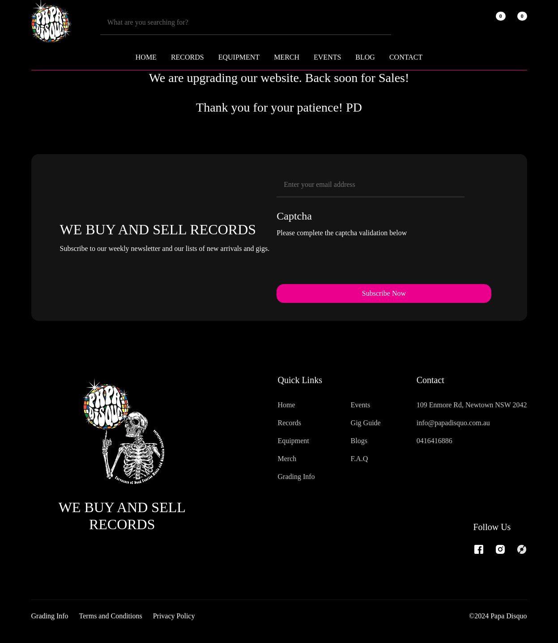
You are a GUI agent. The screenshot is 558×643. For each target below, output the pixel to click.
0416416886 (434, 440)
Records (289, 423)
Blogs (359, 440)
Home (146, 57)
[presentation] (345, 255)
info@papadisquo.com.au (453, 423)
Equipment (293, 440)
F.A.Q (359, 458)
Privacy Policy (174, 616)
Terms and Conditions (110, 616)
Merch (287, 458)
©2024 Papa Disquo (498, 616)
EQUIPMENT (239, 57)
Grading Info (296, 476)
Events (327, 57)
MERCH (286, 57)
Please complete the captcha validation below (342, 233)
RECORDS (187, 57)
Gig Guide (366, 423)
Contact (405, 57)
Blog (365, 57)
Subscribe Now (384, 293)
